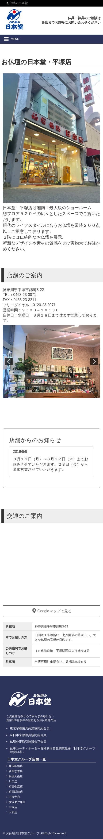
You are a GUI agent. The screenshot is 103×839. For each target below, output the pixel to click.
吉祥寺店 (14, 797)
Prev (9, 361)
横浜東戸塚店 (17, 802)
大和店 (13, 812)
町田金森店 (16, 786)
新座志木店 (16, 771)
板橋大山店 (16, 776)
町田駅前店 (16, 791)
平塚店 (13, 807)
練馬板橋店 (16, 766)
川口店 (13, 781)
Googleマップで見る (51, 611)
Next (94, 361)
